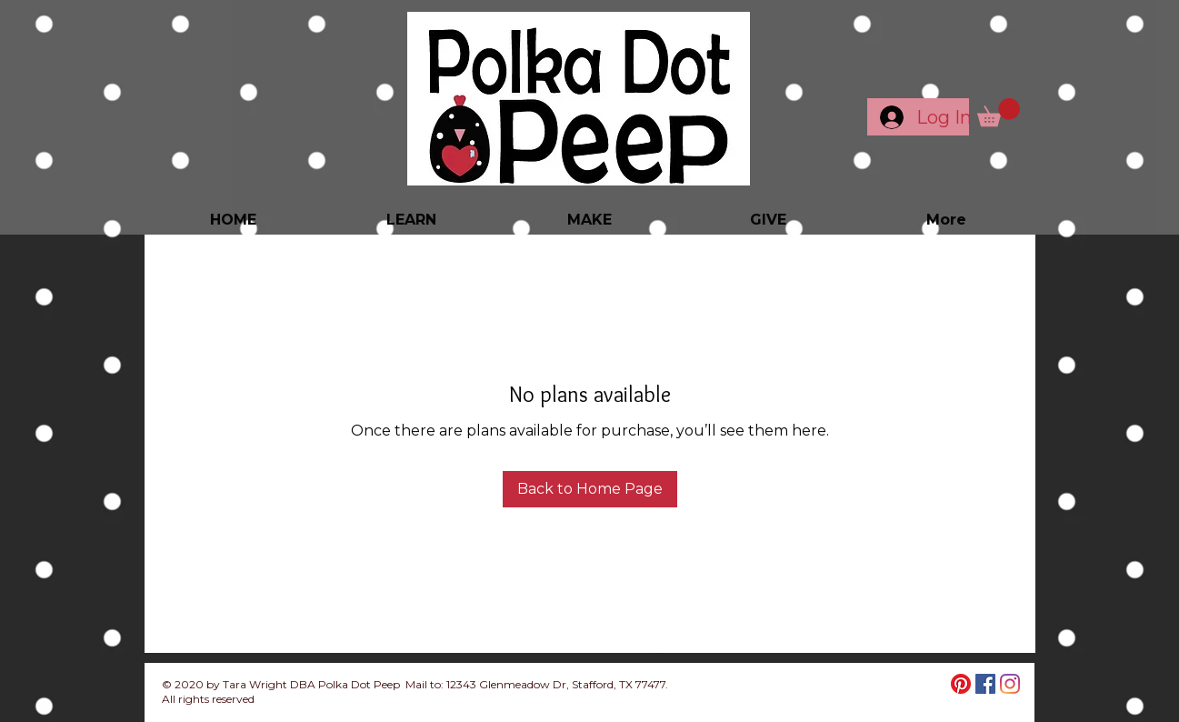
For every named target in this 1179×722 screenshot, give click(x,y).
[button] (998, 112)
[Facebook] (985, 684)
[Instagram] (1010, 684)
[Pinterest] (961, 684)
